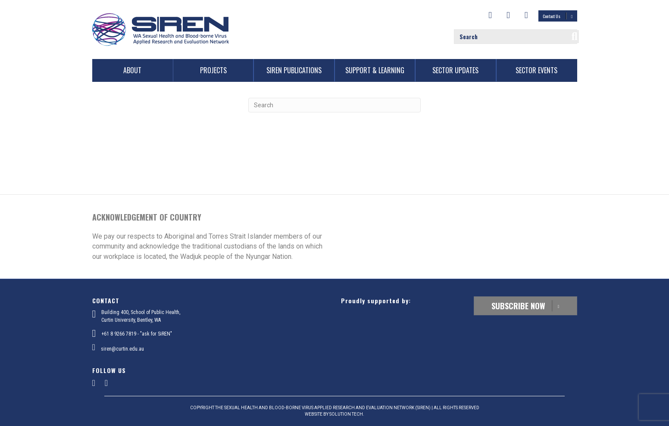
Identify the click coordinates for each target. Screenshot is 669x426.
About (132, 70)
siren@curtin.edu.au (122, 349)
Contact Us (558, 15)
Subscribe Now (525, 305)
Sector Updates (455, 70)
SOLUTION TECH (346, 414)
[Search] (334, 105)
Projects (213, 70)
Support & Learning (374, 70)
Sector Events (536, 70)
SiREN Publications (294, 70)
